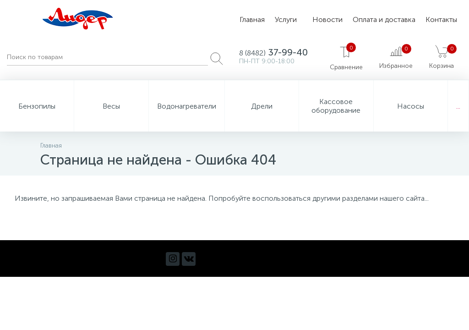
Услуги (286, 19)
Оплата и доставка (384, 19)
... (458, 106)
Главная (252, 19)
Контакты (441, 19)
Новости (327, 19)
